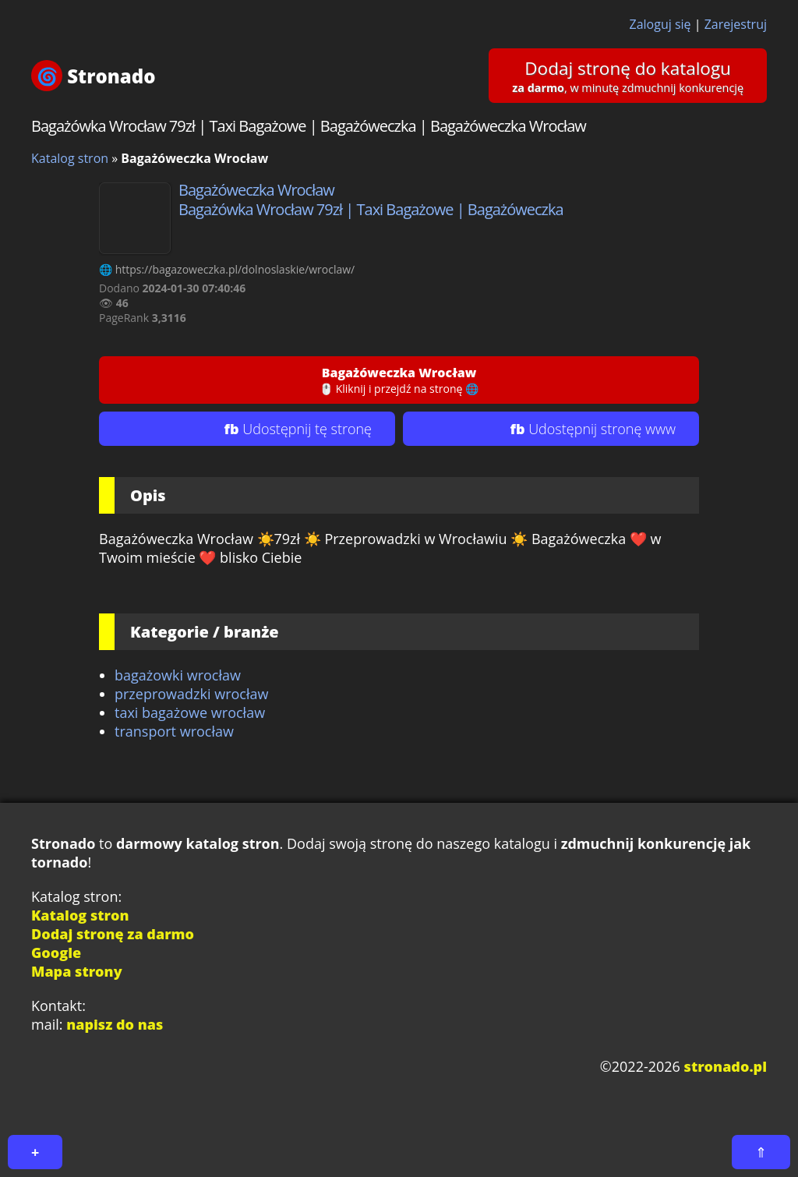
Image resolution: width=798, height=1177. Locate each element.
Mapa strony (76, 971)
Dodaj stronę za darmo (112, 933)
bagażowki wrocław (178, 675)
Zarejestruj (735, 24)
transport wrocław (174, 731)
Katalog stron (69, 158)
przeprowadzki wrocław (191, 693)
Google (56, 952)
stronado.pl (725, 1066)
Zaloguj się (660, 24)
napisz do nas (114, 1024)
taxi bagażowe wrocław (190, 712)
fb (298, 428)
